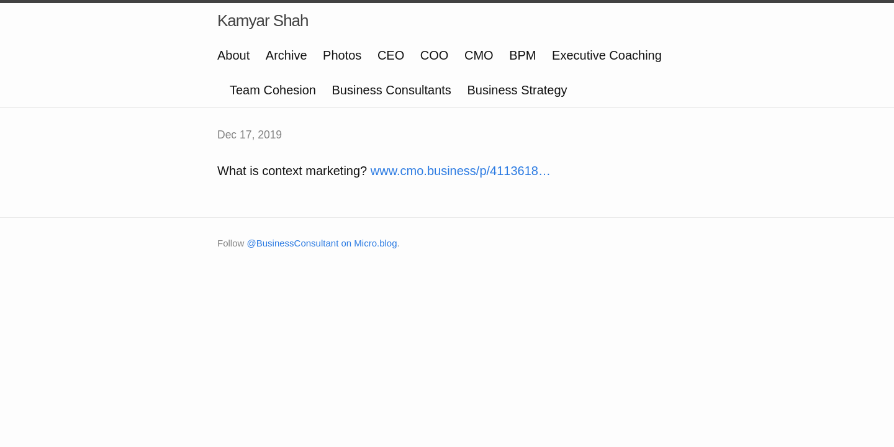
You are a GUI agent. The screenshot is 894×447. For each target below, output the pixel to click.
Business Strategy (517, 90)
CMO (479, 55)
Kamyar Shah (263, 20)
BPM (522, 55)
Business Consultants (391, 90)
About (233, 55)
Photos (342, 55)
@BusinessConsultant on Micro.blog (322, 243)
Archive (286, 55)
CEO (390, 55)
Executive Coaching (607, 55)
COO (434, 55)
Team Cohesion (273, 90)
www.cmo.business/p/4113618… (461, 171)
